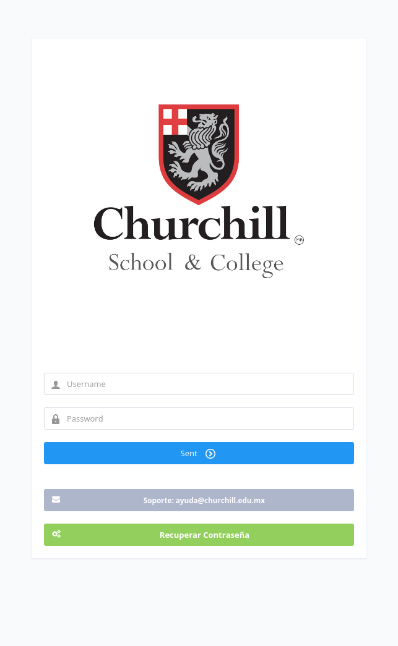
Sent (199, 453)
